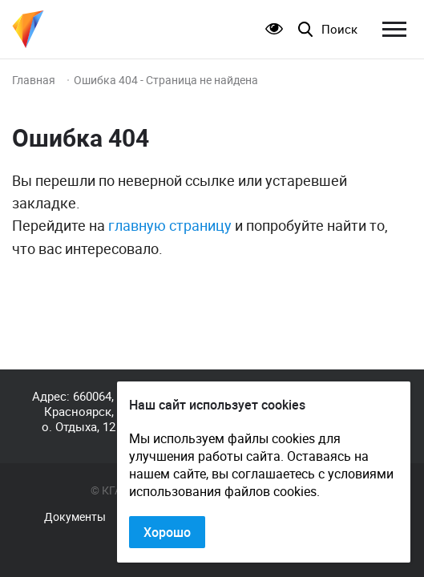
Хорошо (167, 532)
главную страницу (170, 225)
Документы (75, 517)
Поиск (339, 29)
